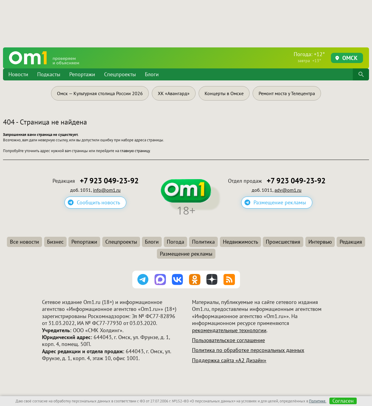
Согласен (343, 401)
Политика (203, 241)
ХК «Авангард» (174, 93)
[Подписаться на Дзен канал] (212, 279)
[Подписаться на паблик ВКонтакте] (177, 279)
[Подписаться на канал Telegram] (143, 279)
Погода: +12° (309, 57)
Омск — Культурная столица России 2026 (100, 93)
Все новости (24, 241)
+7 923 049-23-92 (109, 180)
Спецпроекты (120, 74)
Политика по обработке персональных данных (248, 350)
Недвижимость (240, 241)
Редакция (351, 241)
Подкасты (48, 74)
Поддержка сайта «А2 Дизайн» (229, 360)
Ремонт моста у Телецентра (287, 93)
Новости (18, 74)
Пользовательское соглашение (228, 340)
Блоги (152, 74)
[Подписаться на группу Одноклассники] (194, 279)
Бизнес (55, 241)
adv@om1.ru (288, 190)
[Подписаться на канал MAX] (160, 279)
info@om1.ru (107, 190)
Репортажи (82, 74)
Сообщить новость (98, 202)
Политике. (317, 401)
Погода (175, 241)
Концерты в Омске (224, 93)
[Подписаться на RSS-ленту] (229, 279)
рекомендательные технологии (229, 330)
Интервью (320, 241)
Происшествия (283, 241)
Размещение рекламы (280, 202)
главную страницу (135, 150)
